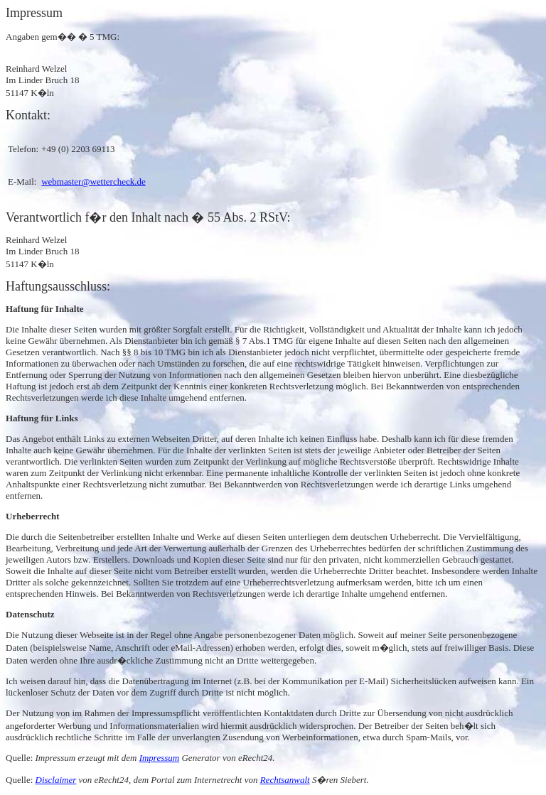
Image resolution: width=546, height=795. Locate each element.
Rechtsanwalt (285, 779)
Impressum (159, 757)
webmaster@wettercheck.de (93, 181)
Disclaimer (56, 779)
